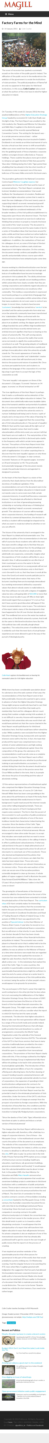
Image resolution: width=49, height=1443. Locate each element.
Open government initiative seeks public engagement (24, 1391)
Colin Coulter (27, 29)
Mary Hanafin (23, 1175)
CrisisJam (11, 1323)
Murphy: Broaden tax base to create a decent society (23, 1334)
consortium (8, 1200)
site (6, 1154)
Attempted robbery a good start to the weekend (22, 1363)
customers (6, 307)
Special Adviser (17, 922)
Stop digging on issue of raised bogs (16, 1377)
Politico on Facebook (35, 1425)
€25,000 (33, 594)
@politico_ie (20, 1425)
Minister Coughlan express (24, 182)
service (39, 307)
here (10, 1422)
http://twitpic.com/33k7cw (32, 1317)
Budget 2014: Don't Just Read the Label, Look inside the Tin (23, 1349)
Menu (9, 14)
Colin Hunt (6, 675)
